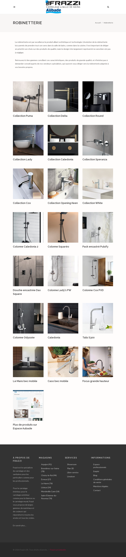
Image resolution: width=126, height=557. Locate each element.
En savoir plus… (19, 525)
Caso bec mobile (58, 381)
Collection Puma (23, 115)
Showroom (71, 464)
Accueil (98, 23)
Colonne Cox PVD (93, 290)
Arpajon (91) (46, 464)
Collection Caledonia (60, 159)
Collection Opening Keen (63, 203)
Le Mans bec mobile (25, 381)
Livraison (71, 476)
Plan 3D (70, 468)
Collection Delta (57, 115)
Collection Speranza (94, 159)
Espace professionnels (99, 465)
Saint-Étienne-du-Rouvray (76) (49, 497)
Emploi (96, 471)
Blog (95, 475)
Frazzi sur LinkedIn (58, 550)
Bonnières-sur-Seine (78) (50, 469)
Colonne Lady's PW (59, 290)
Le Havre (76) (47, 483)
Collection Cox (22, 203)
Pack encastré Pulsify (95, 246)
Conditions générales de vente (102, 480)
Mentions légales (100, 486)
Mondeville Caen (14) (50, 491)
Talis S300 (88, 337)
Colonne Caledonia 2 (25, 246)
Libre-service (72, 472)
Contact (97, 490)
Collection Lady (22, 159)
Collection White (92, 203)
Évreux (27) (46, 479)
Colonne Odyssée (24, 337)
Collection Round (92, 115)
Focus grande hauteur (95, 381)
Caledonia (54, 337)
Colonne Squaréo (58, 246)
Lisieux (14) (46, 487)
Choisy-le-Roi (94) (49, 475)
